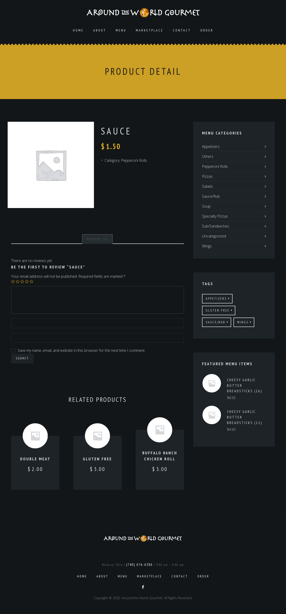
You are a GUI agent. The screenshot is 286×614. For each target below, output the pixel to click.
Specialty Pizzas (215, 216)
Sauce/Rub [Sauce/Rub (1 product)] (215, 322)
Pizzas (207, 176)
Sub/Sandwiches (215, 226)
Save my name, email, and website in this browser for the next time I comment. (81, 350)
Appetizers (211, 146)
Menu (121, 30)
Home (78, 30)
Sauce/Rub (211, 196)
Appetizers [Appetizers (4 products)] (216, 298)
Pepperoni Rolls (134, 160)
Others (207, 156)
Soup (206, 206)
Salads (207, 186)
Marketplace (149, 30)
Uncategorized (214, 236)
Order (206, 30)
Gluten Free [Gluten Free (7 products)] (218, 310)
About (99, 30)
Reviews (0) (97, 239)
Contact (182, 30)
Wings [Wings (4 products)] (243, 322)
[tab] (97, 239)
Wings (207, 246)
